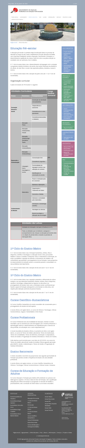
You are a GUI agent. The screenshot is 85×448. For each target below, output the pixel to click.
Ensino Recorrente (32, 422)
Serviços (59, 17)
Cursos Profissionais (33, 420)
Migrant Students (68, 128)
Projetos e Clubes (67, 17)
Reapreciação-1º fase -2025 (68, 96)
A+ (76, 3)
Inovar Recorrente (49, 399)
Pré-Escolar (31, 405)
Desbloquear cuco (68, 150)
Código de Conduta (66, 173)
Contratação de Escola (17, 19)
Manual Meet (67, 148)
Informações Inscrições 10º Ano (68, 114)
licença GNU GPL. (54, 441)
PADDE (65, 63)
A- (73, 3)
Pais (40, 17)
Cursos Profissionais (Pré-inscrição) (68, 110)
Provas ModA (67, 81)
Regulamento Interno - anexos (68, 57)
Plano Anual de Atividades (67, 61)
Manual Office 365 (68, 147)
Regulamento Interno (67, 54)
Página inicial (14, 17)
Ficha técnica (65, 417)
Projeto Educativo (68, 51)
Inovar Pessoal (49, 410)
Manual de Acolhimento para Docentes (68, 154)
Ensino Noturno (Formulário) (68, 117)
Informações (51, 17)
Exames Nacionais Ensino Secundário (68, 87)
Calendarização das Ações (68, 100)
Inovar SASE (48, 408)
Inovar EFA (48, 401)
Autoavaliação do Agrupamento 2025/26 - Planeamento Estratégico (68, 68)
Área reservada (65, 418)
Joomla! (29, 441)
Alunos (44, 17)
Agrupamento (23, 17)
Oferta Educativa (33, 17)
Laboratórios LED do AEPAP (68, 138)
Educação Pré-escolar (33, 398)
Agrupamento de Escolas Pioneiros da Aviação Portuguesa (26, 10)
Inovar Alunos (48, 396)
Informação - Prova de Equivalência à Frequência (67, 92)
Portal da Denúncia (69, 163)
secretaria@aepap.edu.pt (68, 413)
